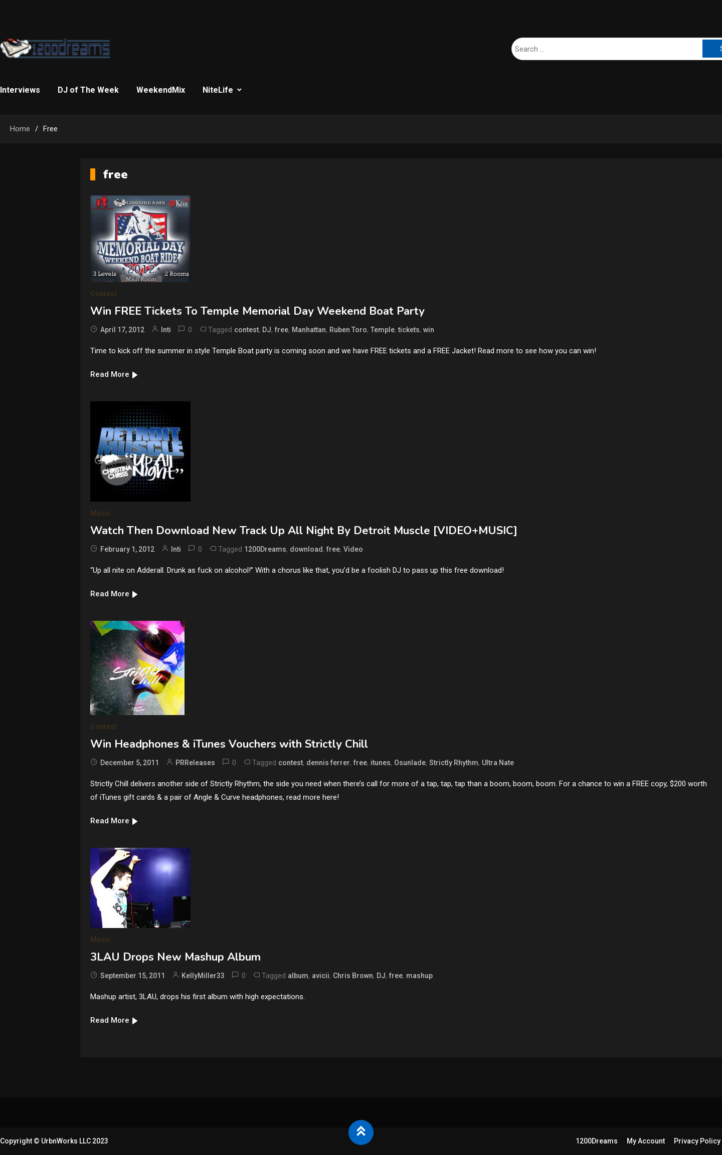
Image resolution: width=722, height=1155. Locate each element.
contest (246, 330)
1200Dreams (265, 549)
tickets (409, 330)
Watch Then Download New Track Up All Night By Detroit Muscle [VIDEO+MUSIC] (303, 530)
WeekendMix (160, 90)
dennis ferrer (328, 763)
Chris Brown (353, 976)
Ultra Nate (498, 763)
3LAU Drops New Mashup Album (175, 957)
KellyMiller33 (203, 976)
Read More (114, 374)
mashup (419, 976)
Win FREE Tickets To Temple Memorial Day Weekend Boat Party (257, 311)
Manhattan (309, 330)
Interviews (20, 90)
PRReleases (195, 763)
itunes (381, 763)
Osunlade (410, 763)
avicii (320, 976)
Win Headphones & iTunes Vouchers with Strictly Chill (229, 744)
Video (353, 549)
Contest (103, 294)
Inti (166, 330)
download (306, 549)
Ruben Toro (348, 330)
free (281, 330)
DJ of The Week (88, 90)
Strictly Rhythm (453, 763)
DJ (266, 330)
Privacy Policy (697, 1141)
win (428, 330)
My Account (646, 1141)
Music (100, 513)
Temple (383, 330)
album (298, 976)
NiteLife (218, 90)
